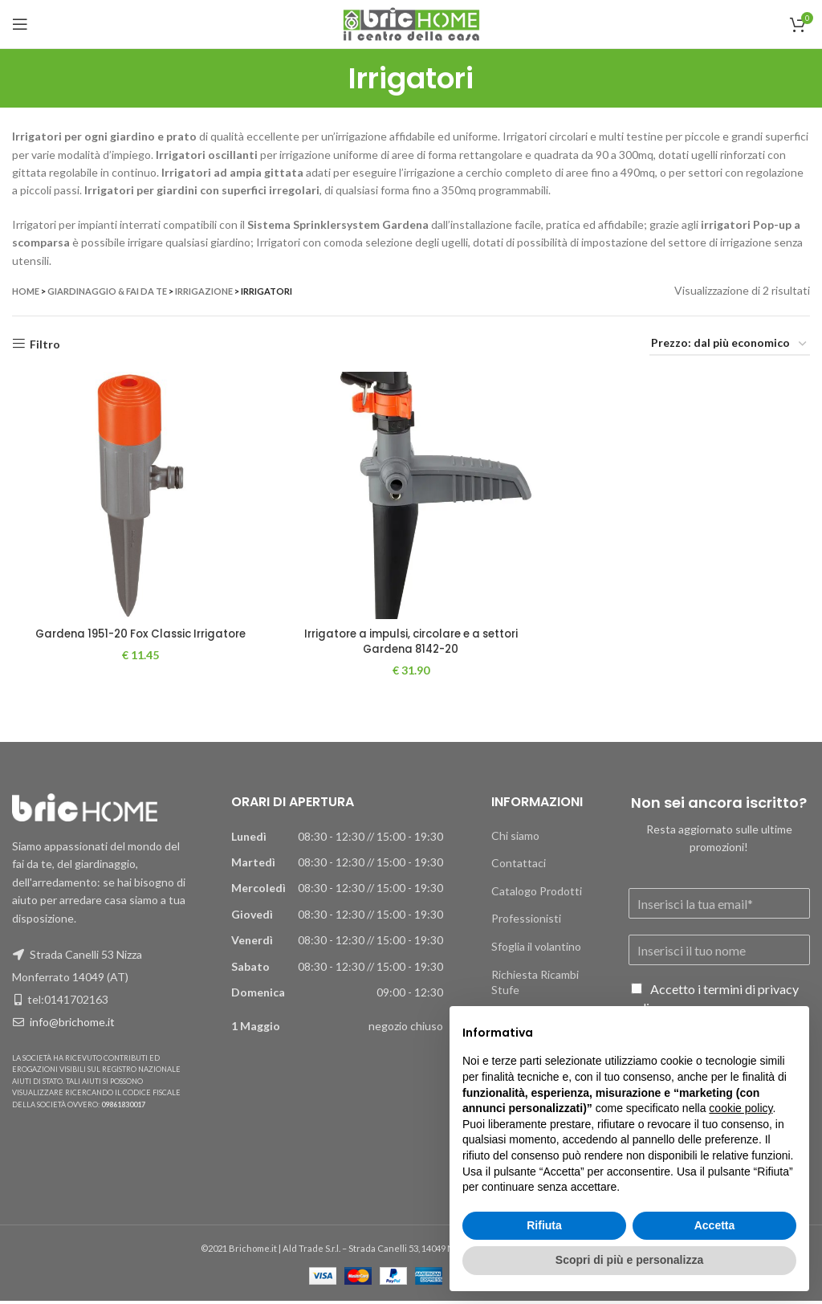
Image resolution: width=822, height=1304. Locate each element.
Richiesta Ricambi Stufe (535, 985)
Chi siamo (515, 838)
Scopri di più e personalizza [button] (629, 1259)
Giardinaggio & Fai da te (107, 291)
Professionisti (526, 921)
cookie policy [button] (740, 1108)
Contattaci (518, 866)
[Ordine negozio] (729, 344)
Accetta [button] (714, 1225)
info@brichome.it (72, 1025)
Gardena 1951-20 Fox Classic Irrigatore (136, 637)
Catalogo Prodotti (536, 894)
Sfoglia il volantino (536, 949)
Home (25, 291)
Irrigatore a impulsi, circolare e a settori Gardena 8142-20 (410, 645)
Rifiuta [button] (544, 1225)
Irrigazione (204, 291)
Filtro (45, 343)
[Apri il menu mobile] (20, 24)
